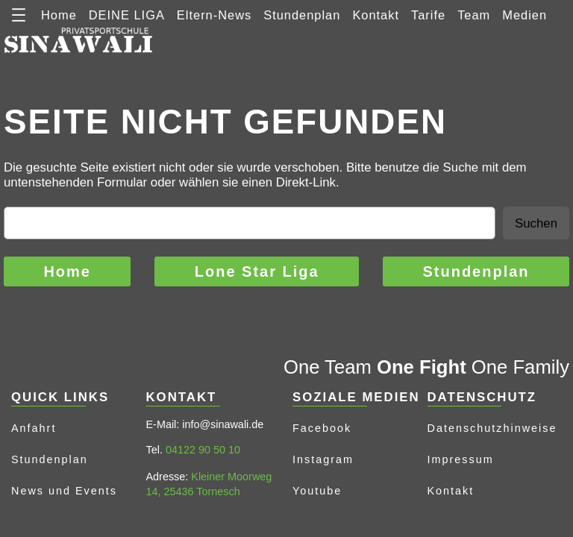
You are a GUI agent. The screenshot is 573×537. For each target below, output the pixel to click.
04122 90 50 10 (203, 450)
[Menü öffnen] (19, 15)
